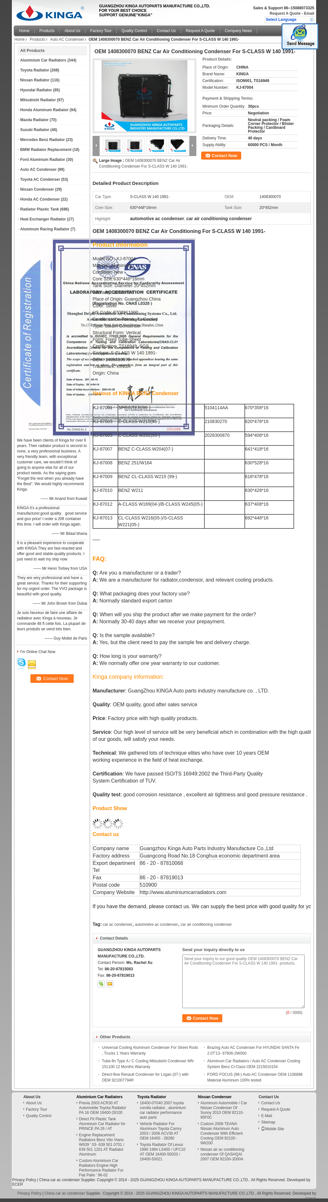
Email (309, 13)
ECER (17, 1184)
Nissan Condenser (37, 189)
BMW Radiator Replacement (45, 149)
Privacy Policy (24, 1180)
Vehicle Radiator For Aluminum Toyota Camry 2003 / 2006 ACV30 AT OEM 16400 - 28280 (161, 1131)
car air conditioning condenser (206, 924)
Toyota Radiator (34, 70)
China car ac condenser (59, 1180)
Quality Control (134, 31)
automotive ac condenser (156, 924)
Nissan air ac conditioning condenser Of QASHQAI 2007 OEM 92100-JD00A (222, 1154)
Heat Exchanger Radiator (43, 219)
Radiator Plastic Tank (39, 209)
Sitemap (268, 1122)
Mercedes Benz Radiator (42, 139)
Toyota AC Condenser (40, 179)
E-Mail (266, 1116)
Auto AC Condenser (67, 39)
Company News (238, 31)
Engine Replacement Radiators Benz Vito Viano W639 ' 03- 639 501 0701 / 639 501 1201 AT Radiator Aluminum (101, 1144)
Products (46, 31)
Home (24, 31)
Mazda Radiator (34, 120)
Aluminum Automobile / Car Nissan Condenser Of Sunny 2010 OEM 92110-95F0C (224, 1110)
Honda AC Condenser (40, 199)
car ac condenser (117, 924)
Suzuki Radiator (34, 130)
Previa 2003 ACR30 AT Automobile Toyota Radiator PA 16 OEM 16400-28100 (102, 1108)
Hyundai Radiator (36, 90)
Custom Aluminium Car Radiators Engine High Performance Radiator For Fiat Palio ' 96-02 (101, 1167)
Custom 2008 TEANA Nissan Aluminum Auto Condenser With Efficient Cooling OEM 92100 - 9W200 (222, 1133)
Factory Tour (100, 31)
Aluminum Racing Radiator (45, 229)
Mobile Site (272, 1129)
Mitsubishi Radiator (38, 100)
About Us (72, 31)
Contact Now (224, 155)
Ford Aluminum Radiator (42, 159)
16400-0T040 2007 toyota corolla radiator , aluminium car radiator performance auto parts (163, 1110)
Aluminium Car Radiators (43, 60)
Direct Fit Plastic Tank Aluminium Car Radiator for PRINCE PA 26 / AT (102, 1124)
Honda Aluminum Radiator (44, 110)
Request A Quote (285, 13)
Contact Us (166, 31)
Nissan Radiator (34, 80)
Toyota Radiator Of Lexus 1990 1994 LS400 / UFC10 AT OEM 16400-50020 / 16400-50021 (162, 1151)
